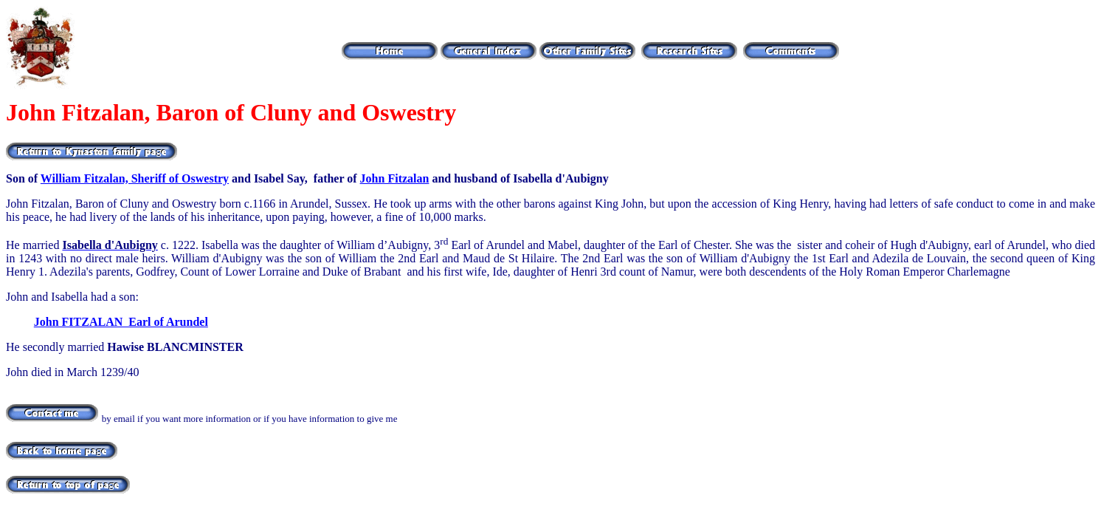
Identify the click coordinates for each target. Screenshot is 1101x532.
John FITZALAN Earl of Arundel (121, 322)
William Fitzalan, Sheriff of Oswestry (135, 178)
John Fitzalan (394, 178)
